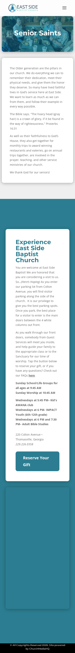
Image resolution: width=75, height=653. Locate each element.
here (32, 375)
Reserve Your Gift (36, 461)
